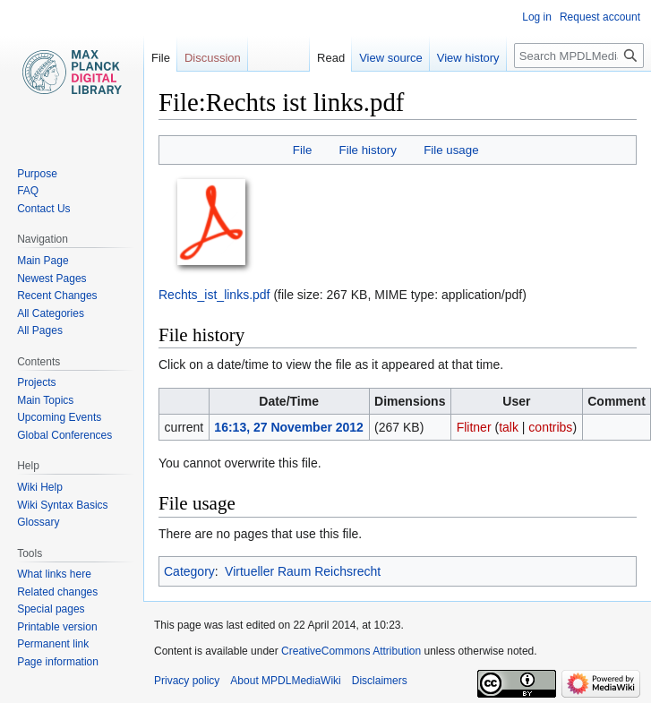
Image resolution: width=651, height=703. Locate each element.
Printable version (57, 627)
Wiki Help (40, 487)
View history (468, 57)
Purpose (37, 173)
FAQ (28, 190)
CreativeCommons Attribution (351, 651)
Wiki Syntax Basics (62, 505)
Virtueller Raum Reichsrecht (303, 571)
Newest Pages (51, 278)
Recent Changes (57, 295)
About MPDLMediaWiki (285, 680)
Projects (36, 382)
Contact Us (43, 208)
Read (331, 57)
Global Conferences (64, 435)
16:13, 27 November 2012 (289, 427)
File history (368, 150)
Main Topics (45, 400)
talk (508, 427)
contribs (550, 427)
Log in (537, 17)
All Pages (40, 330)
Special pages (50, 609)
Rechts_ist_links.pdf (214, 294)
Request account (600, 17)
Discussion (212, 57)
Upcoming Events (59, 417)
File (302, 150)
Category (189, 571)
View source (391, 57)
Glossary (38, 522)
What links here (54, 574)
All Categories (50, 313)
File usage (451, 150)
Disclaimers (379, 680)
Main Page (42, 260)
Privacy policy (186, 680)
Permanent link (53, 644)
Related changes (57, 592)
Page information (58, 662)
